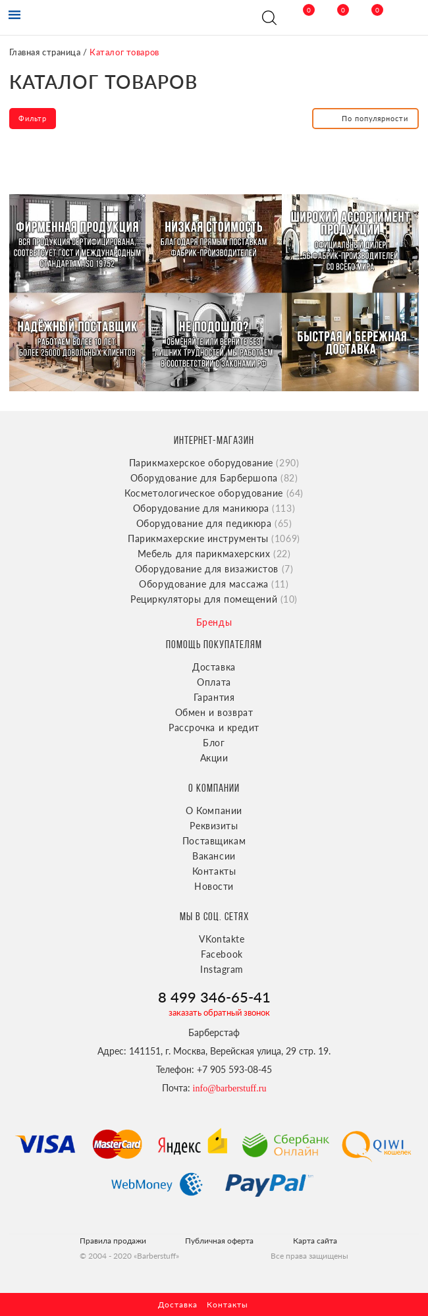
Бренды (214, 622)
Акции (214, 757)
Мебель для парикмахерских (214, 553)
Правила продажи (113, 1241)
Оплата (213, 682)
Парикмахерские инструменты (214, 538)
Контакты (214, 871)
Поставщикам (214, 840)
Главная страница (45, 52)
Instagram (222, 969)
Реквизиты (214, 825)
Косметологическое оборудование (214, 493)
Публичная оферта (219, 1241)
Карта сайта (315, 1241)
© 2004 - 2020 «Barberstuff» (129, 1256)
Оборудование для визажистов (214, 568)
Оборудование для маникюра (214, 508)
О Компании (214, 810)
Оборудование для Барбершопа (214, 477)
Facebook (221, 954)
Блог (214, 742)
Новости (214, 886)
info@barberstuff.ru (230, 1088)
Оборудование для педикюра (214, 523)
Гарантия (214, 697)
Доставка (213, 666)
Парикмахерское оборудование (214, 462)
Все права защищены (309, 1256)
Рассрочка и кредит (214, 727)
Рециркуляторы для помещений (214, 599)
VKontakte (221, 939)
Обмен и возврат (214, 712)
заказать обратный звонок (219, 1012)
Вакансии (213, 856)
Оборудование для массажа (213, 583)
